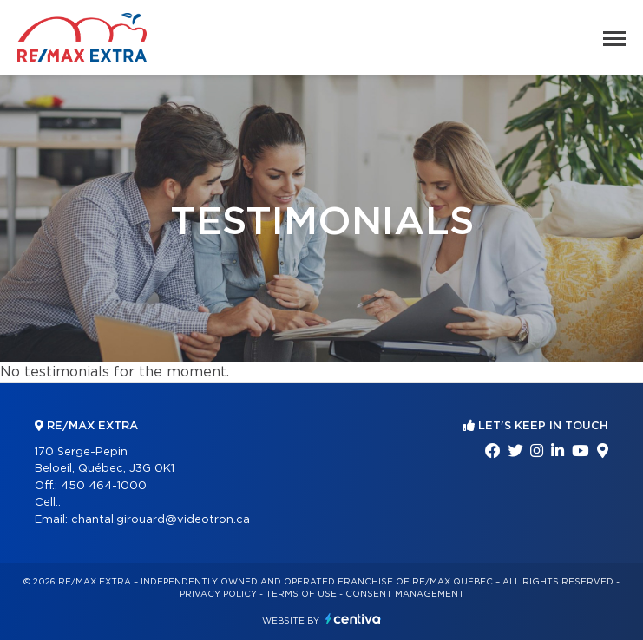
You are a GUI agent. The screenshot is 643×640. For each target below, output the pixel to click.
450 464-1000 (104, 486)
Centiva (353, 618)
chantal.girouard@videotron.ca (160, 520)
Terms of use (301, 594)
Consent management (404, 594)
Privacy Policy (218, 594)
